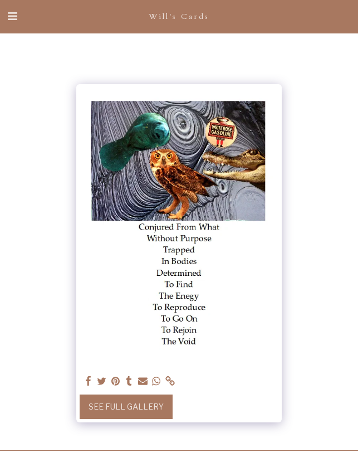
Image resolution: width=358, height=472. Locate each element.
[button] (12, 16)
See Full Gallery (126, 406)
